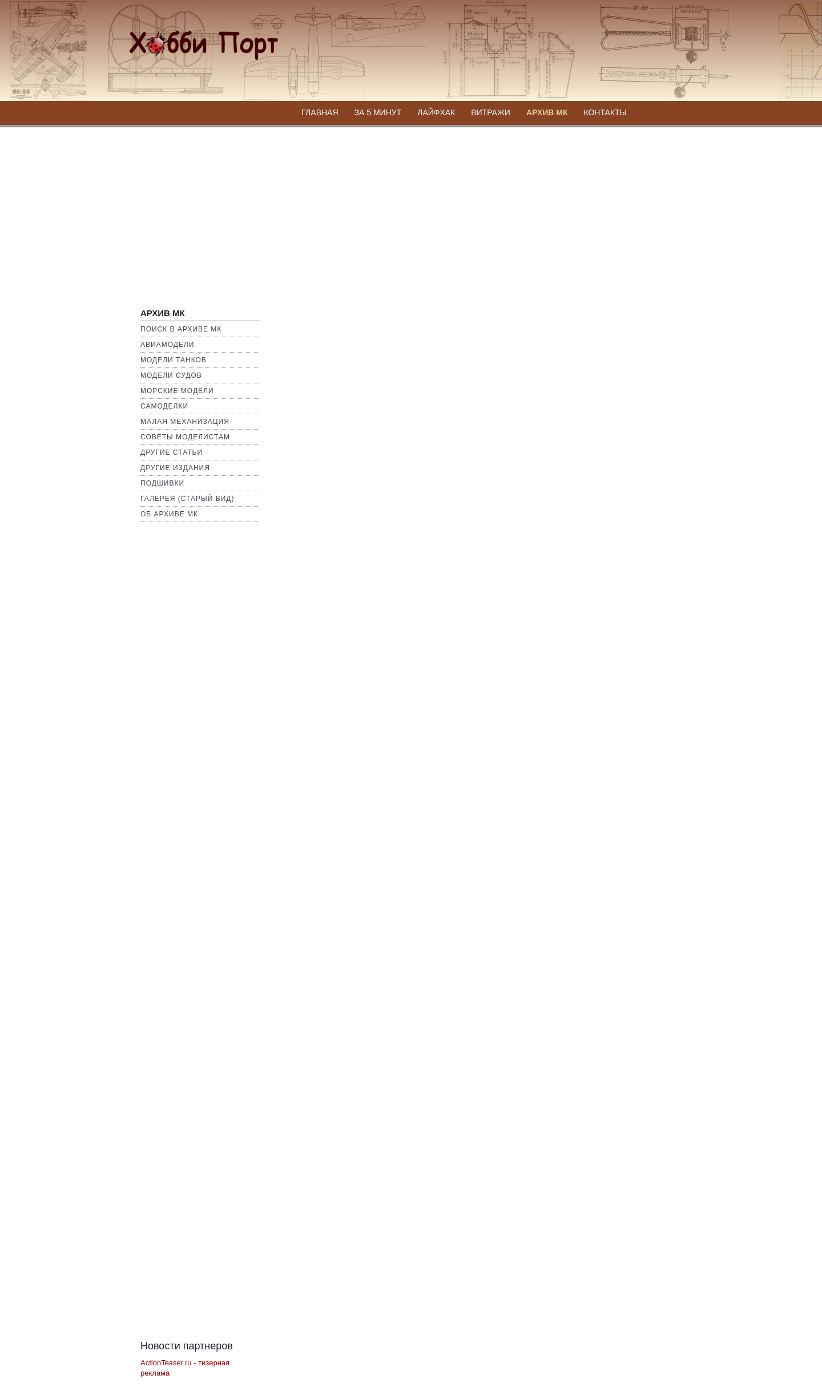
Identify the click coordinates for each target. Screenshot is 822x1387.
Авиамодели (167, 345)
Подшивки (162, 483)
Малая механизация (184, 422)
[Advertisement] (411, 212)
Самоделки (164, 406)
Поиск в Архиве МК (180, 329)
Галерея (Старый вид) (187, 499)
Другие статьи (171, 452)
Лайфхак (436, 112)
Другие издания (175, 468)
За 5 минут (378, 112)
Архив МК (547, 112)
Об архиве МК (169, 514)
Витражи (490, 112)
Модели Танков (173, 360)
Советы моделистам (185, 437)
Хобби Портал (189, 38)
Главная (319, 112)
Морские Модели (177, 391)
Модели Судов (171, 375)
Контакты (605, 112)
